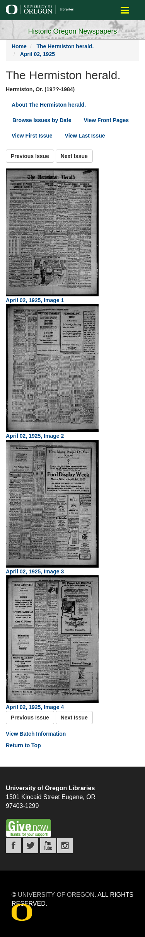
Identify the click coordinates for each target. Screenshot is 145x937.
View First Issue (32, 136)
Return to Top (23, 745)
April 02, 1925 (37, 54)
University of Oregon (56, 894)
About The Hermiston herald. (49, 105)
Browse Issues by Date (42, 120)
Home (19, 46)
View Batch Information (36, 734)
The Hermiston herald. (65, 46)
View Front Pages (106, 120)
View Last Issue (85, 136)
